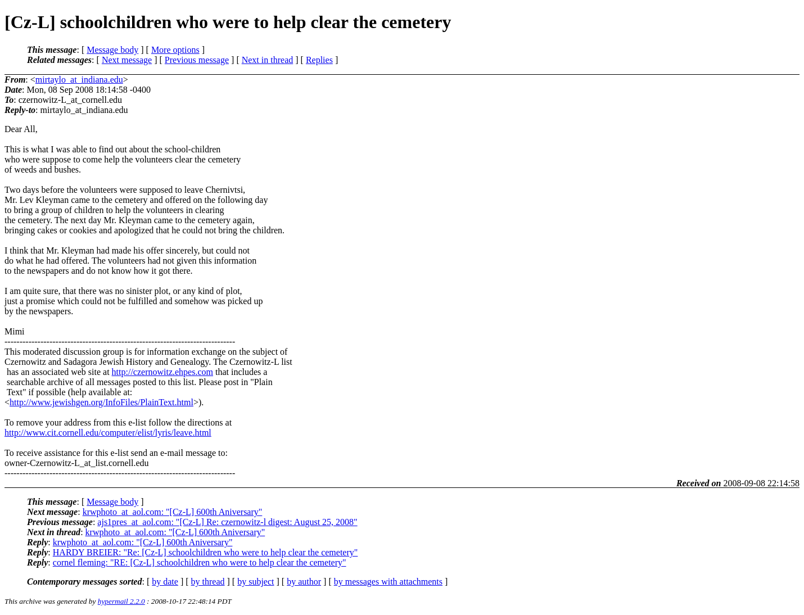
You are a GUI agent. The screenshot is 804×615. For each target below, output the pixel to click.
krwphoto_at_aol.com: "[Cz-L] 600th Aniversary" (173, 512)
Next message (127, 60)
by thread (208, 581)
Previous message (197, 60)
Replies (319, 60)
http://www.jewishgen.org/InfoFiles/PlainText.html (101, 402)
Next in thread (267, 60)
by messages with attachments (388, 581)
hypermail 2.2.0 (121, 601)
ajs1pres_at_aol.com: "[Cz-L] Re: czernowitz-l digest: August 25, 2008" (227, 522)
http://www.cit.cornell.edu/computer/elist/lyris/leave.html (107, 432)
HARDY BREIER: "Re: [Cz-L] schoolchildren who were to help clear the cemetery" (205, 552)
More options (175, 50)
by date (165, 581)
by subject (255, 581)
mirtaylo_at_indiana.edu (79, 79)
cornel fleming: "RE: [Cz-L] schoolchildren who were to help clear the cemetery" (199, 562)
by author (304, 581)
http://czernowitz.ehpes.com (162, 372)
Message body (112, 50)
